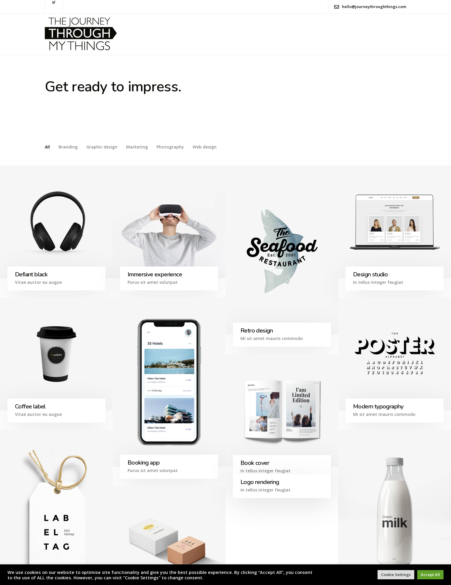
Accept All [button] (430, 574)
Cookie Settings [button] (396, 574)
